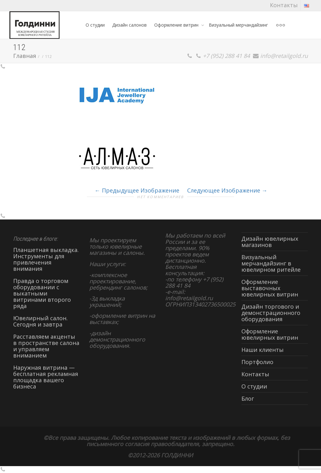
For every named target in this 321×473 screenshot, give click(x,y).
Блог (247, 398)
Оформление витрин (177, 25)
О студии (95, 25)
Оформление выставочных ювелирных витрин (269, 288)
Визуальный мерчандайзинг (238, 25)
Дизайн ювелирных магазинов (269, 242)
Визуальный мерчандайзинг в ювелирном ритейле (271, 263)
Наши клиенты (262, 349)
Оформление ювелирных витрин (269, 334)
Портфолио (257, 362)
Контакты (284, 5)
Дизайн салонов (129, 25)
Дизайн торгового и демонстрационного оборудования (270, 313)
